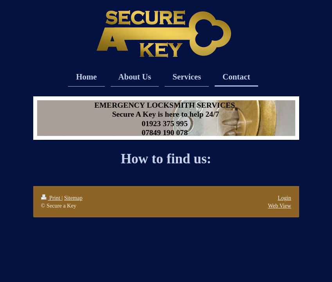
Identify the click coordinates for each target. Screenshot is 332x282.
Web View (279, 205)
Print (51, 198)
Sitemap (73, 198)
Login (284, 198)
